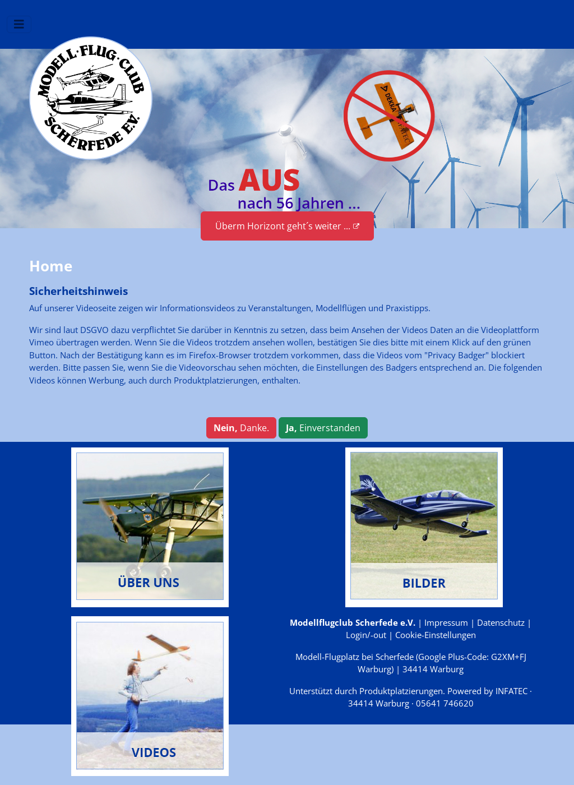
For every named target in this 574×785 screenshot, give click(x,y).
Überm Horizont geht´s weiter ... (287, 226)
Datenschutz (501, 622)
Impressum (446, 622)
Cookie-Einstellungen (435, 634)
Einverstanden (323, 428)
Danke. (241, 428)
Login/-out (366, 634)
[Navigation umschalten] (19, 24)
